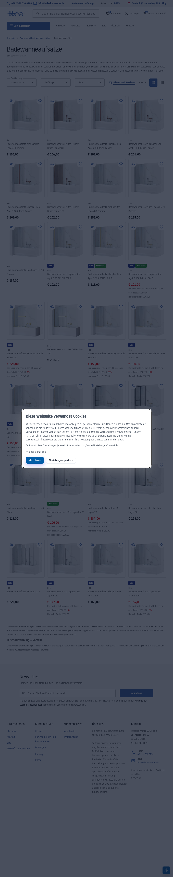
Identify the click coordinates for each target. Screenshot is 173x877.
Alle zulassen (34, 460)
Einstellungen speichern (61, 460)
